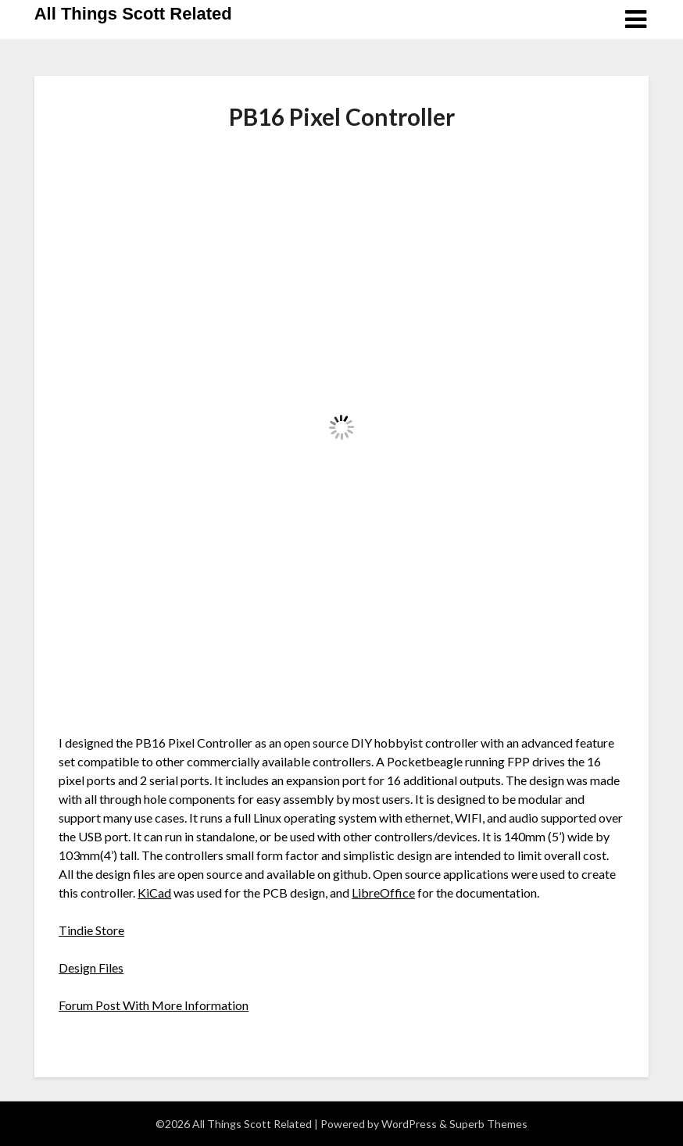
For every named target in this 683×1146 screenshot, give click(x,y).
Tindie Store (91, 930)
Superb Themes (488, 1123)
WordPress (409, 1123)
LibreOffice (383, 892)
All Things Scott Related (133, 13)
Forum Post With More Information (154, 1005)
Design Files (91, 967)
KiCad (154, 892)
